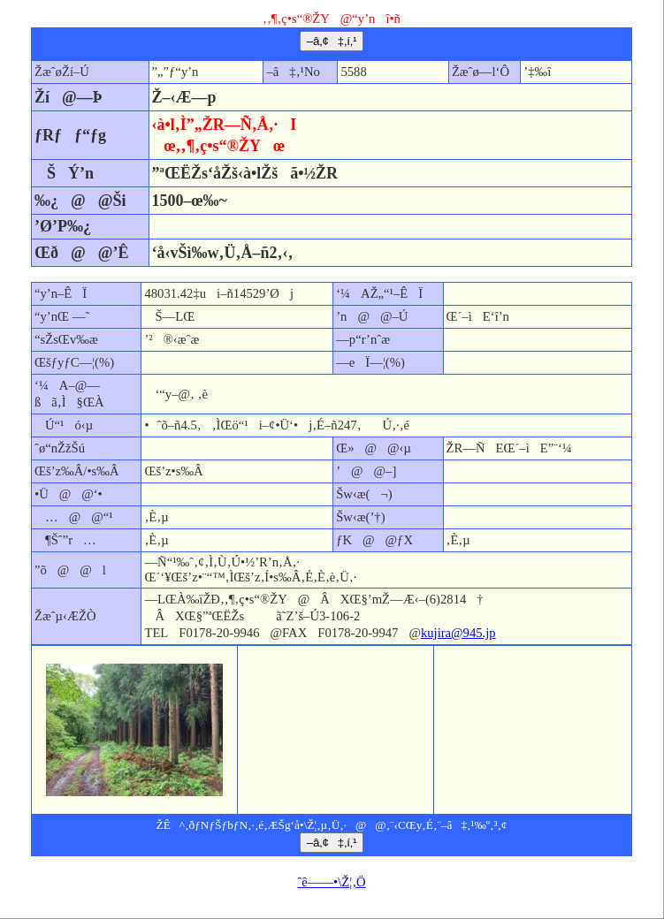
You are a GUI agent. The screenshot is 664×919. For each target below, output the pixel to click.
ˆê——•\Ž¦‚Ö (331, 882)
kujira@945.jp (458, 633)
